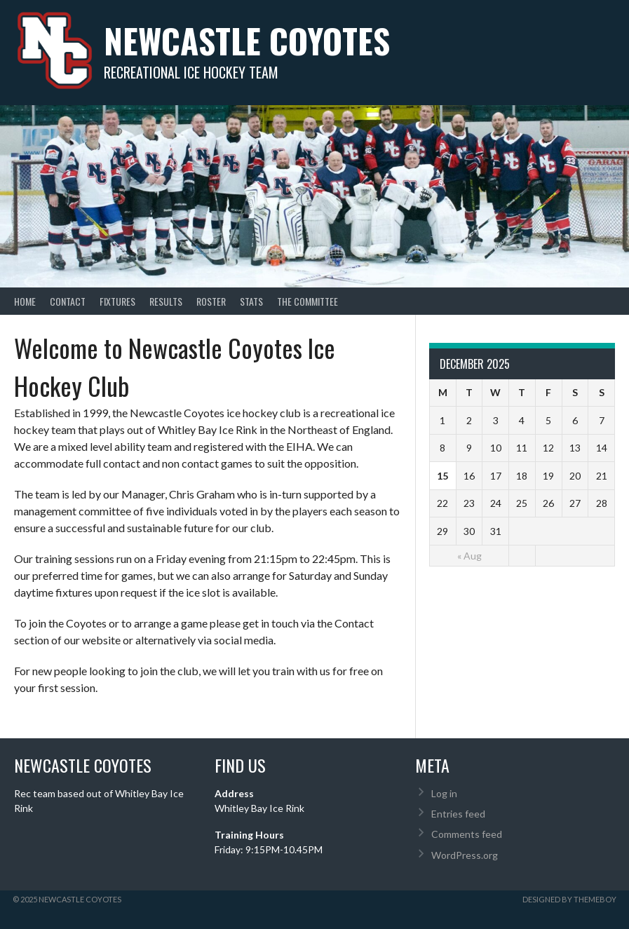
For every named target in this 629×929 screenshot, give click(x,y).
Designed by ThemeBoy (569, 899)
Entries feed (458, 814)
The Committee (307, 301)
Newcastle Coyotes (247, 40)
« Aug (469, 556)
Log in (444, 793)
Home (25, 301)
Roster (211, 301)
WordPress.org (464, 855)
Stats (251, 301)
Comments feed (466, 834)
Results (165, 301)
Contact (68, 301)
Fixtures (117, 301)
